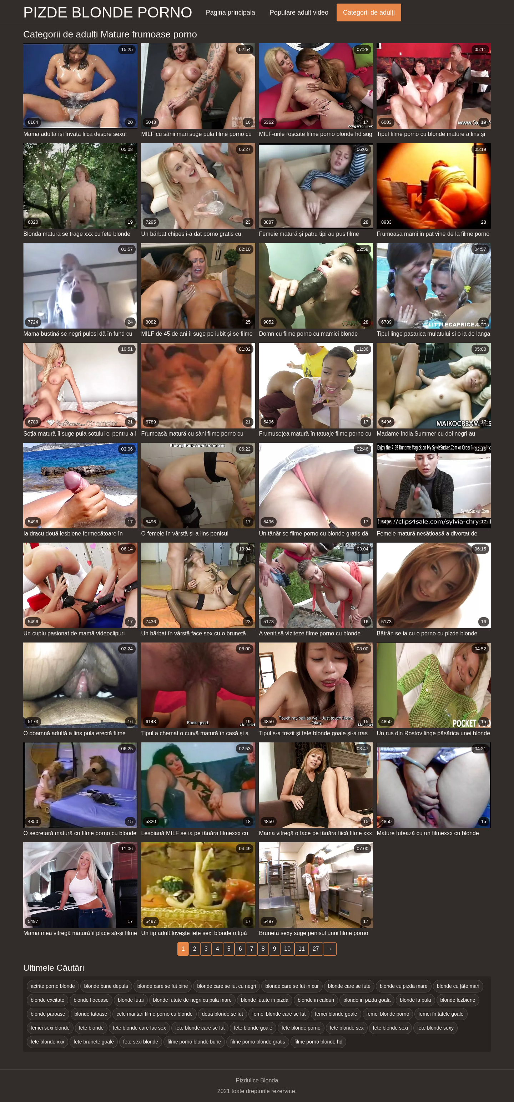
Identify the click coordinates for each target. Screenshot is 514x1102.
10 (287, 949)
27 (316, 949)
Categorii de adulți (369, 12)
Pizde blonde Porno (107, 12)
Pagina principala (230, 12)
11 (301, 949)
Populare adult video (299, 12)
